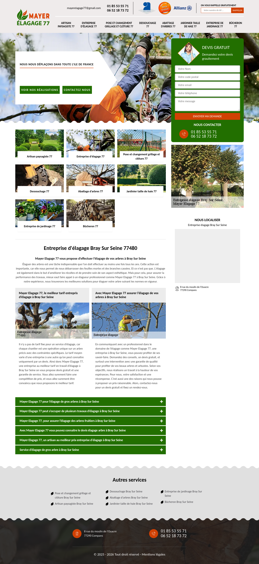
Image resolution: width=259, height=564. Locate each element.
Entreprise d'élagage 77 (89, 24)
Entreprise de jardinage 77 (214, 24)
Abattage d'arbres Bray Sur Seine (129, 497)
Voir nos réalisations (39, 89)
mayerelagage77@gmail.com (84, 8)
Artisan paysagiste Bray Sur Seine (74, 503)
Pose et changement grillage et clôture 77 (119, 24)
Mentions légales (153, 554)
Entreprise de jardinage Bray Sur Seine (183, 493)
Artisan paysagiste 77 (66, 24)
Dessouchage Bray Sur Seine (126, 491)
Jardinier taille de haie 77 (190, 24)
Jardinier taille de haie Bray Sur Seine (131, 503)
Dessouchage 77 (147, 24)
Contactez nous (77, 89)
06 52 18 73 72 (117, 10)
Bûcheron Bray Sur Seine (179, 502)
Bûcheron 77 (235, 24)
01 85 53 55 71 (117, 6)
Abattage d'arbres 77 (168, 24)
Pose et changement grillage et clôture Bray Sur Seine (73, 495)
